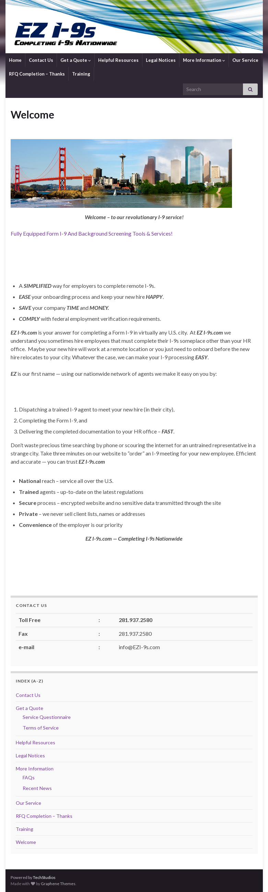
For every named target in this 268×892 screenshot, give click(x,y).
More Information (204, 60)
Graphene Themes (58, 883)
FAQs (29, 777)
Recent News (37, 788)
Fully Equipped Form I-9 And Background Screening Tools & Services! (92, 233)
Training (81, 74)
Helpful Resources (118, 60)
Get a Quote (75, 60)
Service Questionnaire (47, 717)
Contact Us (41, 60)
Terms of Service (41, 728)
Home (15, 60)
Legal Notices (161, 60)
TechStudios (44, 877)
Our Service (245, 60)
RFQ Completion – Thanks (37, 74)
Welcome (26, 842)
